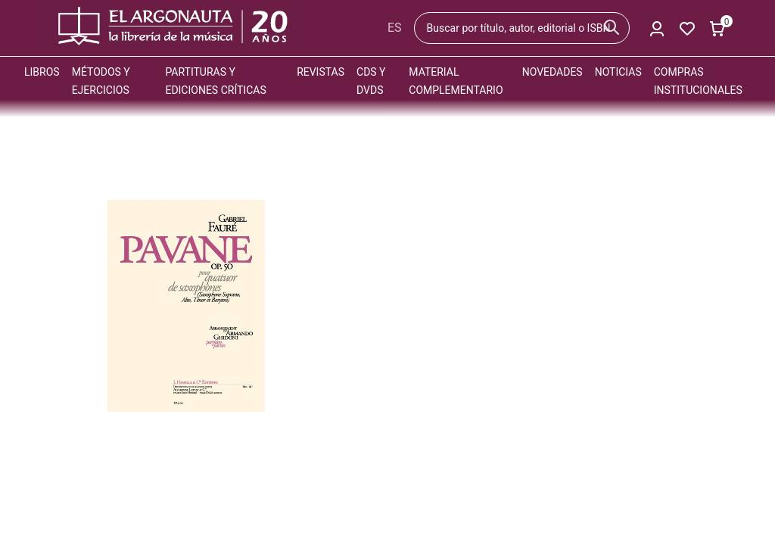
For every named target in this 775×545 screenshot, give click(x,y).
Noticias (618, 72)
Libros (42, 72)
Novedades (552, 72)
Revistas (320, 72)
